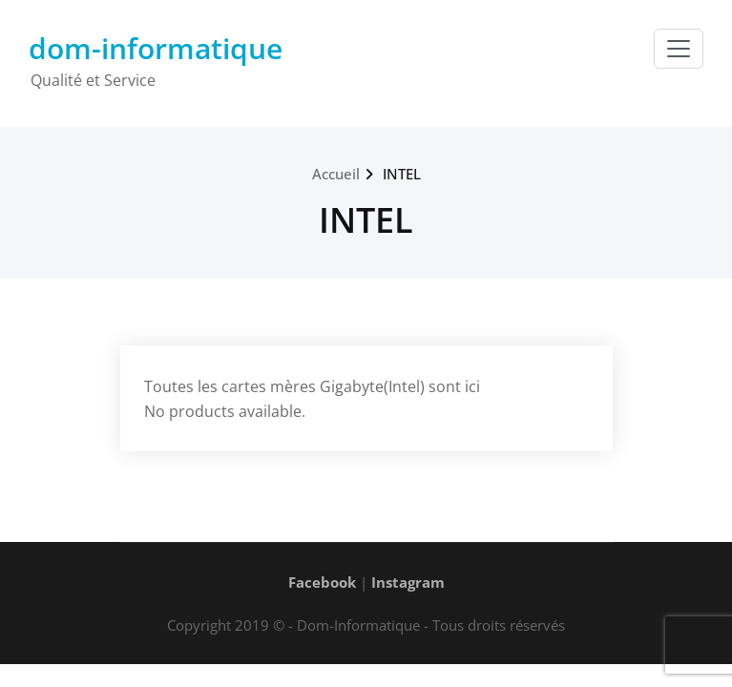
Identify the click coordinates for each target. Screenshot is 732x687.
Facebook (322, 582)
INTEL (402, 173)
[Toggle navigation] (678, 49)
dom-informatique (155, 48)
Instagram (408, 582)
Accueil (336, 173)
